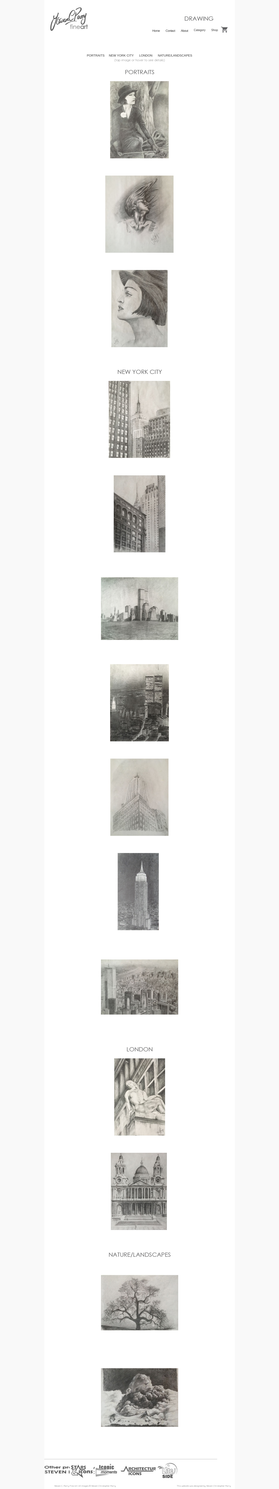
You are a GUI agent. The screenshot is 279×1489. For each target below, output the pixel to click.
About (184, 30)
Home (156, 30)
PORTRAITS (96, 55)
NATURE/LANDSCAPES (175, 55)
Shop (214, 30)
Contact (170, 30)
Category (200, 30)
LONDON (145, 55)
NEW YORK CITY (121, 55)
